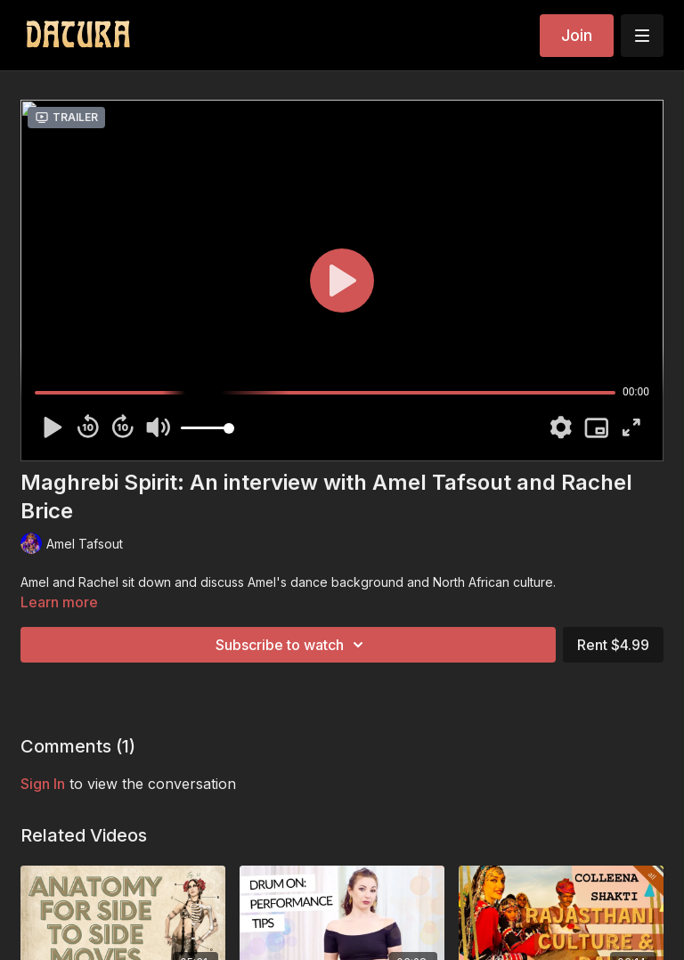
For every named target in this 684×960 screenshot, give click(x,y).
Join (576, 35)
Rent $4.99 (613, 645)
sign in (42, 784)
